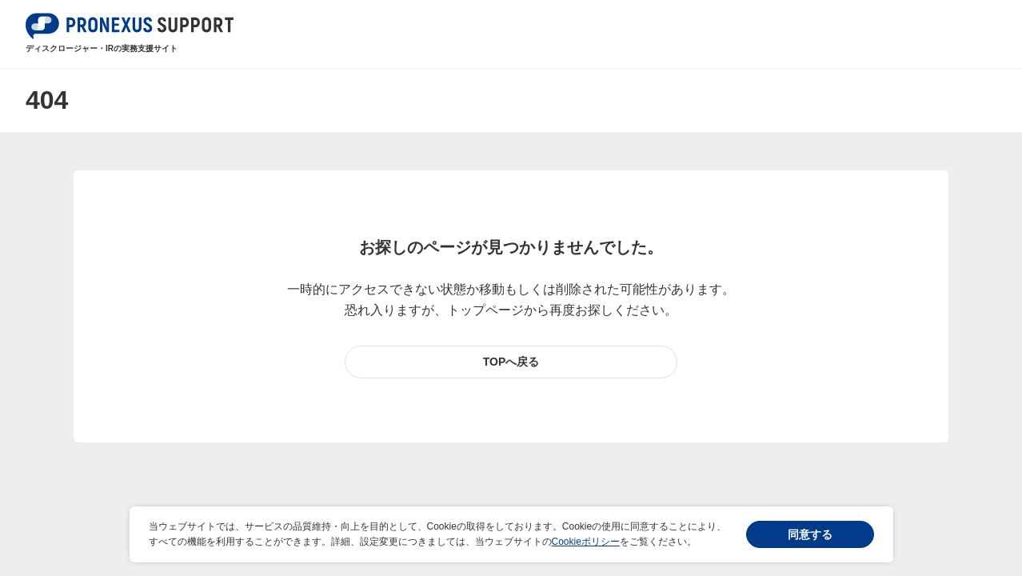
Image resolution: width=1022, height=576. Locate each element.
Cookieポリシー (586, 541)
